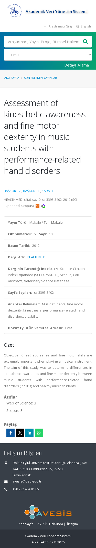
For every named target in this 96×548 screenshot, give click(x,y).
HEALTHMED (36, 257)
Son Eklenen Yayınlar (40, 78)
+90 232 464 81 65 (26, 489)
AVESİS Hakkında (50, 524)
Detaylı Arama (76, 65)
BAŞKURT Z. (13, 190)
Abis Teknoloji (42, 542)
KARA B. (48, 190)
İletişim (72, 524)
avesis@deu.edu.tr (27, 481)
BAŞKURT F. (31, 190)
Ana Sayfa (11, 78)
